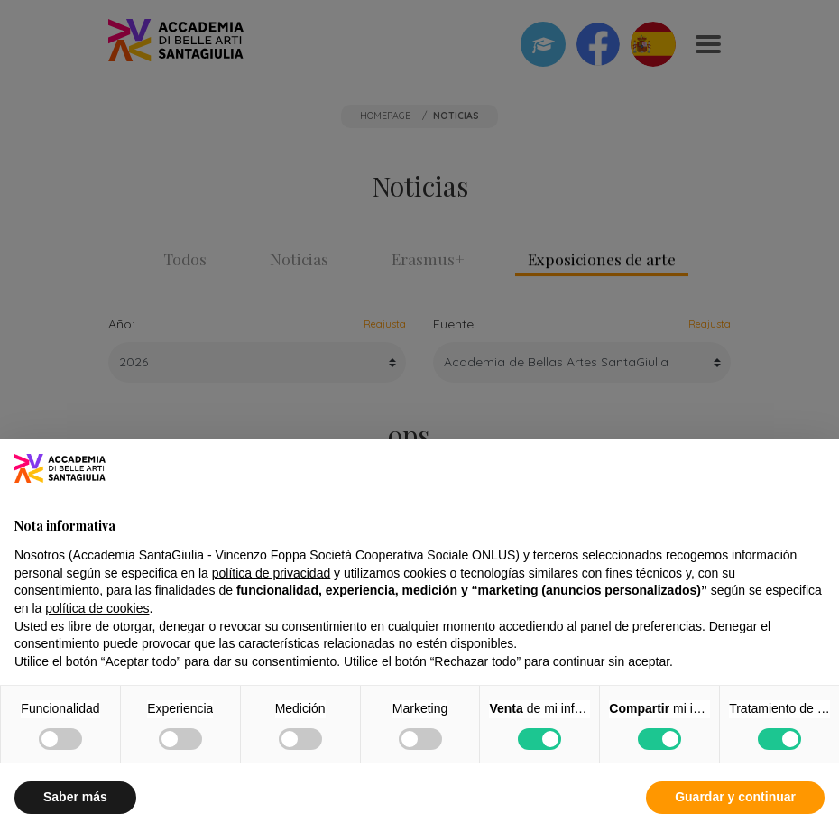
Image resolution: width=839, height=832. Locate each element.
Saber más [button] (75, 797)
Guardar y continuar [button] (735, 797)
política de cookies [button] (97, 608)
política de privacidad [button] (271, 573)
